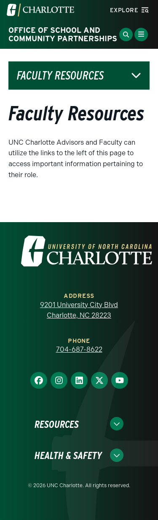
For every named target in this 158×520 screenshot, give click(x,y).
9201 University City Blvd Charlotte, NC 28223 (79, 310)
